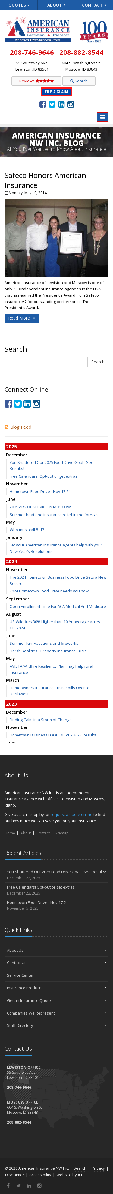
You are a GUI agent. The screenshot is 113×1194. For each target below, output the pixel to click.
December (16, 455)
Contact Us (56, 962)
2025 (11, 446)
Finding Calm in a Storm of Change (41, 719)
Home (10, 833)
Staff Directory (56, 1025)
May (10, 522)
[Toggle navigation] (102, 117)
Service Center (56, 975)
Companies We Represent (56, 1013)
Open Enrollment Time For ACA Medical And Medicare (58, 606)
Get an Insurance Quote (56, 1000)
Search (79, 81)
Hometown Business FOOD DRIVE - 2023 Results (53, 735)
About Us (56, 950)
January (14, 537)
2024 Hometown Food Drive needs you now (49, 591)
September (17, 599)
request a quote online (72, 814)
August (13, 614)
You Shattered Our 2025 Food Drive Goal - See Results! (56, 875)
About (56, 5)
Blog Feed (18, 427)
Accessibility (40, 1174)
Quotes (19, 5)
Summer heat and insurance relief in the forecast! (55, 514)
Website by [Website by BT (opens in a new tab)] (69, 1174)
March (12, 680)
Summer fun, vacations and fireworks (44, 643)
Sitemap (62, 833)
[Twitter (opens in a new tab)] (52, 104)
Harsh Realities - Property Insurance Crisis (48, 651)
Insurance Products (56, 987)
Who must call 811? (27, 529)
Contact (94, 5)
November (17, 484)
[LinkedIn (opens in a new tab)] (61, 104)
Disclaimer (14, 1174)
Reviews (36, 81)
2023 (11, 704)
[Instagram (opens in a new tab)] (70, 104)
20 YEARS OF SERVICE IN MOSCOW (40, 507)
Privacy (98, 1168)
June (10, 499)
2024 (11, 561)
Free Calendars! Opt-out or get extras (43, 476)
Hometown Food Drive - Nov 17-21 (40, 491)
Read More (21, 318)
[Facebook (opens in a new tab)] (42, 104)
